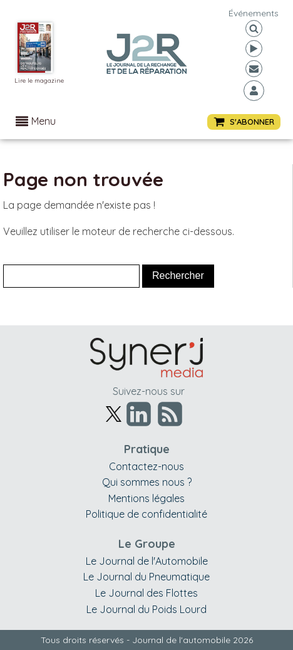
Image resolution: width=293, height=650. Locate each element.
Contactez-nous (146, 466)
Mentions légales (146, 498)
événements (254, 13)
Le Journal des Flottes (146, 593)
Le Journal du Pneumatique (146, 576)
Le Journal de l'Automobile (147, 561)
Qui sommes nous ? (147, 482)
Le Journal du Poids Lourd (146, 609)
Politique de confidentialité (146, 514)
